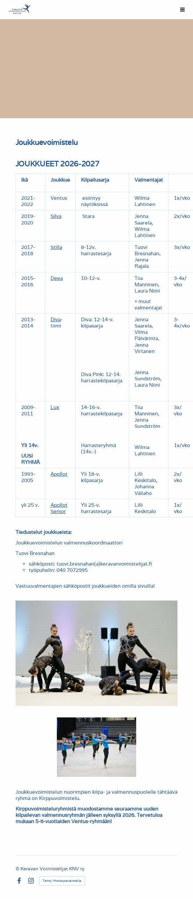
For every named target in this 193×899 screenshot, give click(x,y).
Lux (55, 407)
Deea (57, 278)
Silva (56, 216)
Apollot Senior (59, 508)
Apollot (59, 474)
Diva (56, 319)
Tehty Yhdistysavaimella (62, 881)
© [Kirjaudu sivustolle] (18, 869)
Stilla (56, 247)
